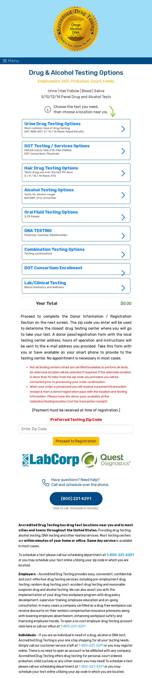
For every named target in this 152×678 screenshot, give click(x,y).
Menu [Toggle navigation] (11, 60)
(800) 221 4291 (76, 498)
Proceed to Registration (76, 441)
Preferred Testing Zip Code (76, 420)
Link (76, 233)
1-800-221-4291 (73, 626)
